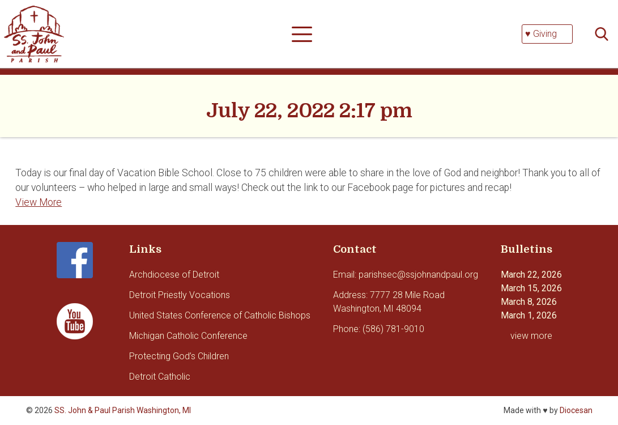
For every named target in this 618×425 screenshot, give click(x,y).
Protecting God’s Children (179, 356)
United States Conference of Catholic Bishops (219, 315)
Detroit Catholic (159, 376)
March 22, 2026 (531, 274)
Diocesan (576, 410)
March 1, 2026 (529, 315)
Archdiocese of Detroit (174, 274)
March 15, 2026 (531, 288)
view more (531, 335)
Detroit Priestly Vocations (179, 295)
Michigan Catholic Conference (188, 335)
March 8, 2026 (529, 301)
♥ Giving (541, 33)
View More (38, 202)
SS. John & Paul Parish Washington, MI (122, 410)
